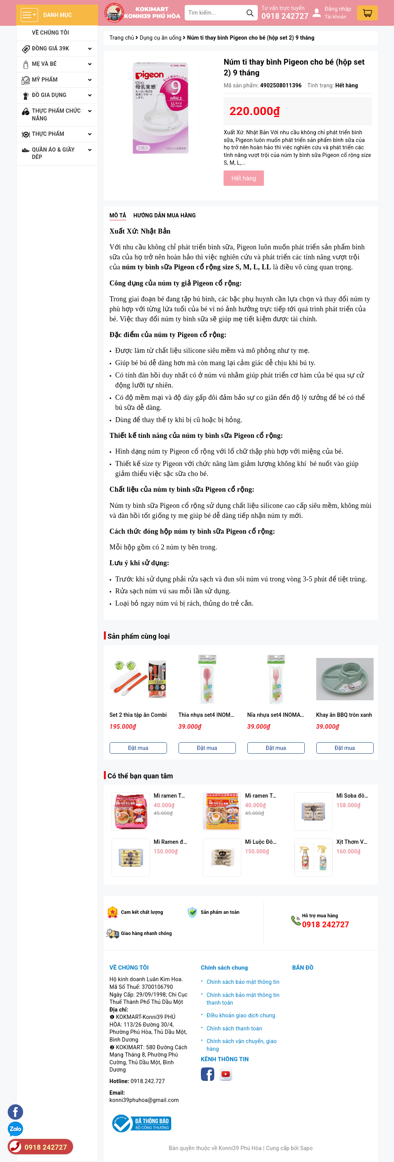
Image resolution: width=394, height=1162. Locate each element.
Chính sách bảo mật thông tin (243, 982)
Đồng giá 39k (50, 48)
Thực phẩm (48, 134)
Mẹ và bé (44, 64)
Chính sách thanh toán (234, 1028)
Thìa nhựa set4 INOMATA (210, 715)
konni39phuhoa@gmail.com (144, 1100)
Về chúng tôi (50, 33)
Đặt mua (138, 748)
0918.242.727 (148, 1081)
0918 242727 (285, 16)
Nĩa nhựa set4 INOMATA (277, 715)
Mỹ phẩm (45, 80)
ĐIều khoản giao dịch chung (241, 1015)
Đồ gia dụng (49, 95)
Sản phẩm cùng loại (139, 636)
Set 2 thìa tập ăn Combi (138, 715)
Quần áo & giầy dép (53, 153)
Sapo (306, 1148)
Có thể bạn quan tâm (140, 776)
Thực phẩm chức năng (56, 115)
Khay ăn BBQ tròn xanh (344, 715)
